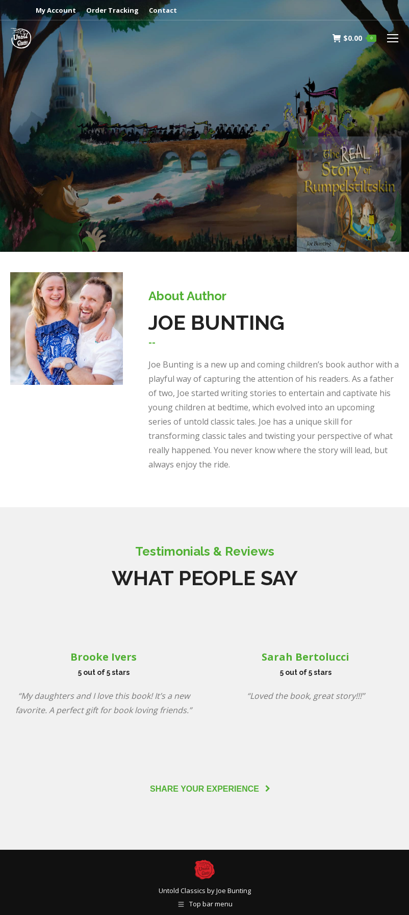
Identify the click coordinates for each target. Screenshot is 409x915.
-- (152, 342)
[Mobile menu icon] (393, 38)
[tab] (152, 342)
